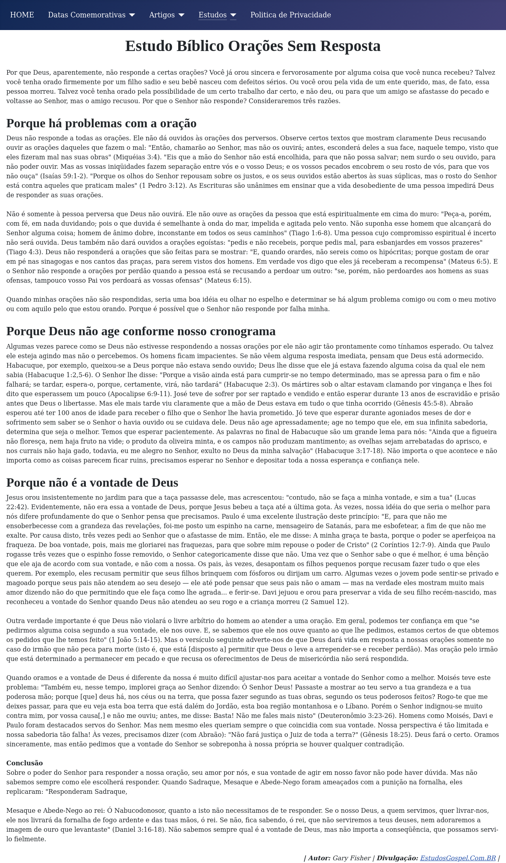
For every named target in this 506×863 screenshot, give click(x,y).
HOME (22, 15)
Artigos (162, 15)
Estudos (212, 15)
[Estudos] (232, 15)
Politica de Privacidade (291, 15)
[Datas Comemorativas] (131, 15)
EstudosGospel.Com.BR (457, 858)
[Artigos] (180, 15)
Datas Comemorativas (86, 15)
